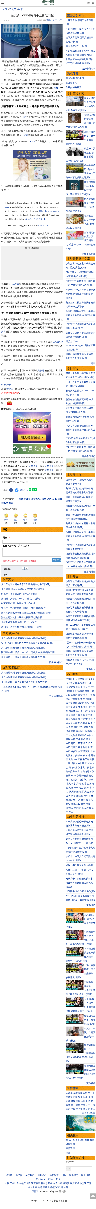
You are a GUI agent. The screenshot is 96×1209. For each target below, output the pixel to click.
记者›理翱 (6, 385)
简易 (85, 1093)
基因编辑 (87, 759)
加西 (65, 1187)
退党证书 (74, 1183)
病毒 (3, 331)
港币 (68, 747)
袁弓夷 (69, 703)
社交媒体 (73, 735)
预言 (71, 808)
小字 (60, 20)
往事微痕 (75, 699)
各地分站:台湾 (35, 1187)
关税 (78, 715)
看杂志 (44, 1183)
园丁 (85, 1101)
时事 (20, 9)
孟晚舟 (71, 715)
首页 (4, 9)
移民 (91, 779)
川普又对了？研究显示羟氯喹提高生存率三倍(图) (25, 586)
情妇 (76, 727)
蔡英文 (86, 751)
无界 (89, 1183)
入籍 (70, 787)
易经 (68, 803)
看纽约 (51, 1183)
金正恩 (79, 711)
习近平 (79, 687)
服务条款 (42, 1175)
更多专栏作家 (88, 1113)
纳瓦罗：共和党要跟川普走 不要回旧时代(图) (23, 609)
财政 (85, 747)
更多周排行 (89, 571)
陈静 (73, 1101)
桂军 (81, 791)
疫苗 (24, 117)
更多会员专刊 (88, 68)
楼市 (80, 747)
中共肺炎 (70, 679)
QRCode (24, 490)
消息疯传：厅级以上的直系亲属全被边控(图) (23, 658)
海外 (86, 787)
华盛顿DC (53, 1187)
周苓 (68, 1101)
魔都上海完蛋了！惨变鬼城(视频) (89, 1019)
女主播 (74, 779)
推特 (50, 1179)
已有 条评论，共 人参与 (16, 545)
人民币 (79, 743)
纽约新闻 (70, 1144)
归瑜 (75, 1097)
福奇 (26, 135)
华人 (86, 779)
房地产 (74, 747)
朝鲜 (83, 735)
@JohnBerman (45, 211)
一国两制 (87, 731)
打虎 (68, 731)
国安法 (81, 695)
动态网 (83, 1183)
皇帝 (83, 799)
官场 (73, 731)
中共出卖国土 (87, 699)
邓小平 (87, 795)
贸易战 (71, 687)
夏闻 (90, 1097)
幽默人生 (75, 803)
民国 (76, 791)
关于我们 (29, 1175)
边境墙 (84, 715)
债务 (78, 739)
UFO (90, 707)
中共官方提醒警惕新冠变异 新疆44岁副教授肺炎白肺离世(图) (80, 429)
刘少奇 (71, 799)
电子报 (19, 1175)
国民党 (69, 707)
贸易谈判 (75, 719)
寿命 (88, 808)
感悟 (88, 803)
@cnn (56, 211)
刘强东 (69, 755)
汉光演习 (89, 703)
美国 (68, 719)
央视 (81, 779)
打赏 (48, 20)
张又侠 (86, 687)
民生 (81, 787)
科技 (92, 1140)
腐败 (86, 727)
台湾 (80, 751)
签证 (88, 783)
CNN (32, 141)
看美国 (12, 9)
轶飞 (80, 1097)
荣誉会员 (33, 466)
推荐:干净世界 (12, 1183)
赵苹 (68, 1105)
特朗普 (69, 683)
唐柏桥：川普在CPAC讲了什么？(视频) (20, 600)
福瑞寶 (66, 1183)
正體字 (35, 1191)
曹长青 (86, 1109)
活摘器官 (79, 691)
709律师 (80, 763)
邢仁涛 (91, 1105)
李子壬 (79, 1109)
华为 (81, 727)
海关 (78, 783)
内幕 (82, 723)
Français (44, 1191)
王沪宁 (84, 719)
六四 (92, 687)
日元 (90, 743)
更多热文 (90, 669)
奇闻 (76, 808)
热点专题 (72, 73)
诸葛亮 (89, 799)
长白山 (78, 771)
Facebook (40, 1179)
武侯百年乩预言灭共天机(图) (80, 865)
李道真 (69, 1097)
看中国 (9, 389)
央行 (73, 739)
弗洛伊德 (82, 707)
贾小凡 (91, 1093)
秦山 (73, 1105)
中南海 (76, 723)
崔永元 (69, 723)
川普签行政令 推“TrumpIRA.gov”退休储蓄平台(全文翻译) (80, 345)
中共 (87, 723)
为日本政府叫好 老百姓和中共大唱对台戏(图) (23, 640)
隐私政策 (54, 1175)
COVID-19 (57, 342)
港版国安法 (78, 703)
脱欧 (68, 739)
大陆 (70, 759)
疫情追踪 (70, 1148)
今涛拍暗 (77, 1093)
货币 (73, 743)
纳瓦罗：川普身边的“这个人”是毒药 (19, 595)
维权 (73, 763)
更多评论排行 (56, 664)
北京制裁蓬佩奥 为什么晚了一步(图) (19, 623)
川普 (55, 88)
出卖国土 (70, 691)
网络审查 (73, 767)
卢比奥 (76, 683)
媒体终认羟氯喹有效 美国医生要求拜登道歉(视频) (26, 614)
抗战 (86, 791)
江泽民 (91, 719)
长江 (87, 695)
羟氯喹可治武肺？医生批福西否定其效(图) (22, 619)
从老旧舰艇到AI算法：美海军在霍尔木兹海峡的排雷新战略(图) (80, 315)
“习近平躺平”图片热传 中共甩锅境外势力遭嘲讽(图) (26, 644)
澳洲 (71, 791)
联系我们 (73, 1175)
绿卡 (76, 787)
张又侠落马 (71, 83)
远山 (85, 1097)
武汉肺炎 (84, 679)
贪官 (70, 727)
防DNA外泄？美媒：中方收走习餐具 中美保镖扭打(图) (28, 654)
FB (79, 735)
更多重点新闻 (88, 254)
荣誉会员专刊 (75, 15)
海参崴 (74, 751)
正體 (88, 3)
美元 (88, 739)
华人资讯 (79, 1140)
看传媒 (58, 1183)
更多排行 (90, 905)
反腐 (91, 727)
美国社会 (70, 1140)
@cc (7, 207)
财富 (90, 747)
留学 (73, 783)
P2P (75, 759)
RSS (58, 1179)
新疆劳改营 (82, 775)
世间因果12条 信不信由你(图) (80, 891)
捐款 (64, 1175)
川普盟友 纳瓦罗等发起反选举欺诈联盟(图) (22, 590)
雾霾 (80, 759)
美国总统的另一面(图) (77, 46)
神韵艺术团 (25, 1183)
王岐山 (86, 711)
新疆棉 (74, 695)
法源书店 (35, 1183)
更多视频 (90, 1083)
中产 (68, 751)
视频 (70, 910)
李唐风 (79, 1101)
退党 (75, 707)
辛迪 (92, 1109)
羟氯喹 (41, 370)
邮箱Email (70, 1162)
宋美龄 (79, 795)
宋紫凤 (69, 1093)
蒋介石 (72, 795)
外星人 (82, 808)
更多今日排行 (88, 456)
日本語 (62, 1191)
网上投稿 (85, 1175)
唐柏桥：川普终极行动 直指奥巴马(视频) (21, 628)
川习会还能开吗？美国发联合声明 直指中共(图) (24, 683)
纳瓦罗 (15, 284)
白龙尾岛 (87, 771)
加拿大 (89, 735)
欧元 (85, 743)
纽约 (45, 1187)
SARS (73, 775)
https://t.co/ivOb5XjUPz (35, 219)
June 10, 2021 (44, 225)
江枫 (73, 1109)
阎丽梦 (71, 711)
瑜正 (68, 1109)
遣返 (84, 783)
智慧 (83, 803)
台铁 (87, 691)
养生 (70, 812)
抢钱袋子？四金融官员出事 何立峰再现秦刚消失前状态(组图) (79, 882)
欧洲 (60, 1187)
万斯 (90, 715)
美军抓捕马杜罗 (74, 87)
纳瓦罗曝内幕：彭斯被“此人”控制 (18, 605)
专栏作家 (72, 1088)
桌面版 (9, 1175)
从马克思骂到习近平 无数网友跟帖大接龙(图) (23, 649)
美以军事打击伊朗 (75, 78)
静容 (78, 1105)
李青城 (84, 1105)
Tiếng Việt (53, 1191)
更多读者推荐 (56, 697)
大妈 (75, 755)
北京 (92, 751)
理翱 (68, 1153)
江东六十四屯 (85, 767)
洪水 (68, 699)
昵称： (6, 537)
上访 (86, 763)
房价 (80, 755)
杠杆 (83, 739)
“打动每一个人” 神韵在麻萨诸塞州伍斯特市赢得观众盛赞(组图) (80, 294)
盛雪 (90, 1101)
